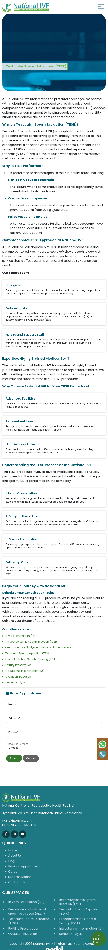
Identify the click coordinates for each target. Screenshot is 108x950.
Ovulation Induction (18, 677)
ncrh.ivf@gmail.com (17, 820)
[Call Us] (102, 754)
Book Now (96, 938)
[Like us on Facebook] (6, 834)
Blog (11, 861)
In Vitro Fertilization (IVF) (21, 636)
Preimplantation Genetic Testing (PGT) (31, 659)
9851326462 (27, 825)
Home (12, 850)
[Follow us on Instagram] (14, 834)
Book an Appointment (24, 866)
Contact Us (16, 882)
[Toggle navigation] (101, 6)
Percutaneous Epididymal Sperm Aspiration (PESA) (38, 647)
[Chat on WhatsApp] (102, 744)
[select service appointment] (54, 746)
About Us (15, 856)
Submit (14, 758)
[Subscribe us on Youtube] (22, 834)
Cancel (31, 758)
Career (13, 872)
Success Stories (19, 877)
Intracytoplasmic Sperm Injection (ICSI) (31, 642)
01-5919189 (9, 825)
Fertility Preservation (18, 665)
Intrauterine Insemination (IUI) (25, 671)
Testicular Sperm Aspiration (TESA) (28, 653)
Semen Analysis (15, 682)
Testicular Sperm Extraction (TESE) (29, 921)
